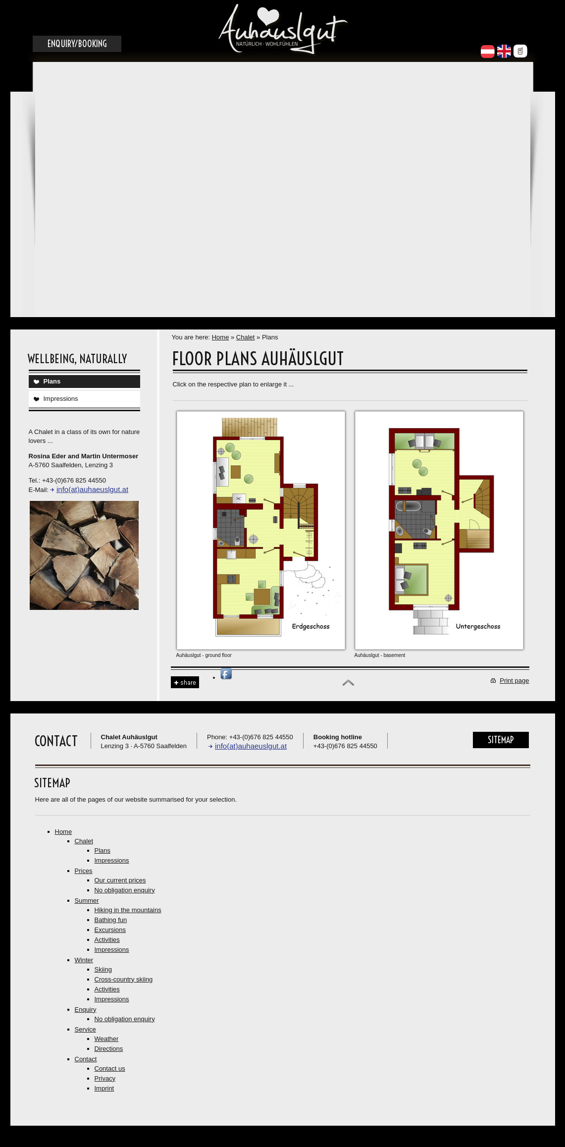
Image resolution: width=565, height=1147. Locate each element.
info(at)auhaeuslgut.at (92, 489)
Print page (514, 680)
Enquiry (86, 1009)
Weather (107, 1038)
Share (185, 682)
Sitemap (501, 740)
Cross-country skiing (124, 979)
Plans (52, 381)
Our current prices (120, 880)
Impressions (61, 398)
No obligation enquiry (125, 890)
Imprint (104, 1088)
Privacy (105, 1078)
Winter (84, 960)
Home (220, 337)
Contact (86, 1059)
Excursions (110, 929)
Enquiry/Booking (77, 44)
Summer (87, 900)
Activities (107, 939)
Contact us (110, 1068)
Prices (84, 870)
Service (85, 1029)
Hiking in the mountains (128, 910)
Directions (109, 1048)
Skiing (103, 969)
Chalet (245, 337)
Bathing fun (111, 920)
